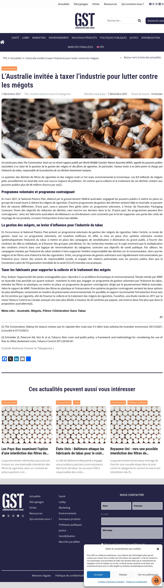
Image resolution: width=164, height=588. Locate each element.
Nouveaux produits (84, 37)
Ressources (110, 4)
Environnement (59, 37)
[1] (60, 185)
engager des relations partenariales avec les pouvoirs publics (112, 259)
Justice (134, 37)
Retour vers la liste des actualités (140, 57)
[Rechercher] (139, 20)
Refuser (123, 574)
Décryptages (81, 4)
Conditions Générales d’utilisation (111, 582)
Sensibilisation (151, 37)
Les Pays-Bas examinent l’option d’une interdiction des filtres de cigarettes (24, 451)
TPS (5, 58)
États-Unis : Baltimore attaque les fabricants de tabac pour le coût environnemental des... (80, 451)
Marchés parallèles (81, 47)
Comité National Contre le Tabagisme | (27, 348)
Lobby (26, 37)
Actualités (63, 4)
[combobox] (121, 20)
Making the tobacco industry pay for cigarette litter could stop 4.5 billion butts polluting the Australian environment (87, 326)
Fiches (96, 4)
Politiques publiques (113, 37)
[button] (157, 548)
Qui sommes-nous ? (133, 4)
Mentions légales (41, 575)
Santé (15, 37)
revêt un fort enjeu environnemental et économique (102, 177)
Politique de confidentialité (136, 582)
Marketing (39, 37)
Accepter (98, 574)
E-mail (104, 514)
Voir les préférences (148, 574)
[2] (31, 303)
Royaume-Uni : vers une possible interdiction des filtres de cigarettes (134, 451)
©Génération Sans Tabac (69, 310)
